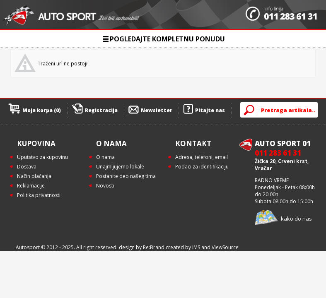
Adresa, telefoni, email (201, 157)
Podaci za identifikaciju (202, 166)
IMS (196, 247)
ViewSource (225, 247)
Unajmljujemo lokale (120, 166)
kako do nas (296, 218)
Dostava (26, 166)
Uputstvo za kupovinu (42, 157)
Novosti (105, 185)
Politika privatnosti (38, 195)
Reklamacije (31, 185)
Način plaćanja (34, 176)
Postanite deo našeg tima (126, 176)
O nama (105, 157)
